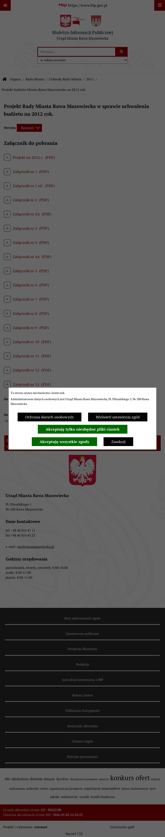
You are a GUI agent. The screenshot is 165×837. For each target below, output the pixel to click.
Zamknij (118, 441)
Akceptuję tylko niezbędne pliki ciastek (83, 429)
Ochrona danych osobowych (49, 417)
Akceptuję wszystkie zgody (64, 441)
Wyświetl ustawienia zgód (118, 417)
